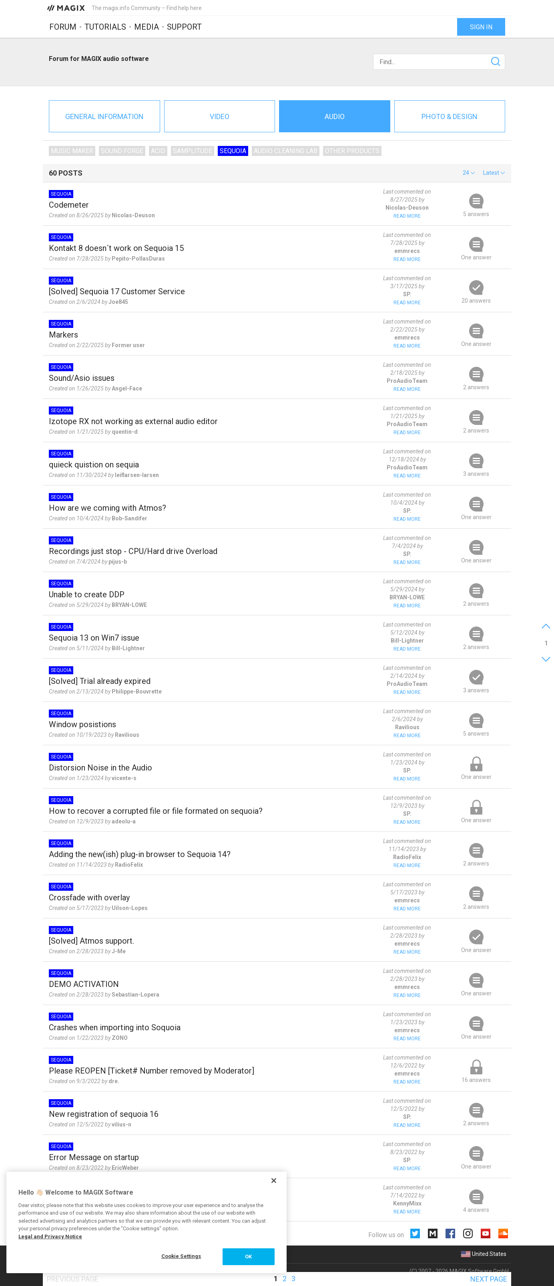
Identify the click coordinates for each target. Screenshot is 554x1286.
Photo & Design (450, 116)
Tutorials (105, 27)
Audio (335, 116)
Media (146, 27)
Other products (352, 151)
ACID (158, 151)
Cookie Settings (181, 1256)
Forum (62, 27)
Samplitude (192, 151)
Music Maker (72, 151)
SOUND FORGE (122, 151)
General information (104, 116)
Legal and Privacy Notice (50, 1236)
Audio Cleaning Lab (285, 151)
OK (248, 1257)
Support (184, 27)
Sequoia (233, 151)
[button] (469, 173)
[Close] (274, 1180)
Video (219, 116)
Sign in (481, 27)
